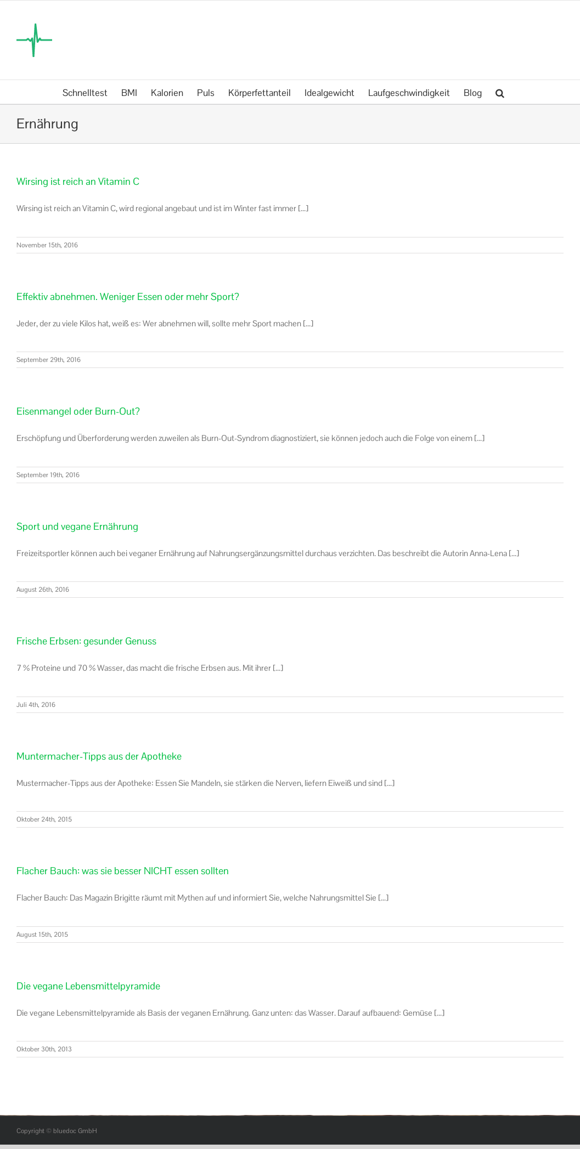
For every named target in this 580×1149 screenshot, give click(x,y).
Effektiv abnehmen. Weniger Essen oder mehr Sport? (127, 296)
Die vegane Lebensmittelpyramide (88, 986)
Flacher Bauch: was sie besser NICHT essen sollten (122, 870)
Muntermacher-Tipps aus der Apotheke (99, 756)
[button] (499, 92)
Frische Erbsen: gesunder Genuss (86, 641)
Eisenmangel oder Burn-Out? (78, 411)
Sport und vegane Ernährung (77, 526)
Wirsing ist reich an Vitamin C (77, 181)
